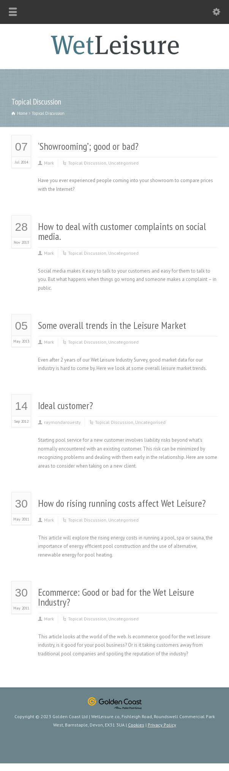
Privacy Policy (162, 725)
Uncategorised (123, 163)
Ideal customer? (65, 405)
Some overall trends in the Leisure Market (112, 325)
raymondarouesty (62, 422)
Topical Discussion (87, 163)
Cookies (136, 725)
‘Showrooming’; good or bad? (88, 146)
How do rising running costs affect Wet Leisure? (122, 503)
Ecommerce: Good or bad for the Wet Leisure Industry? (116, 597)
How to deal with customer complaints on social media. (122, 231)
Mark (49, 163)
